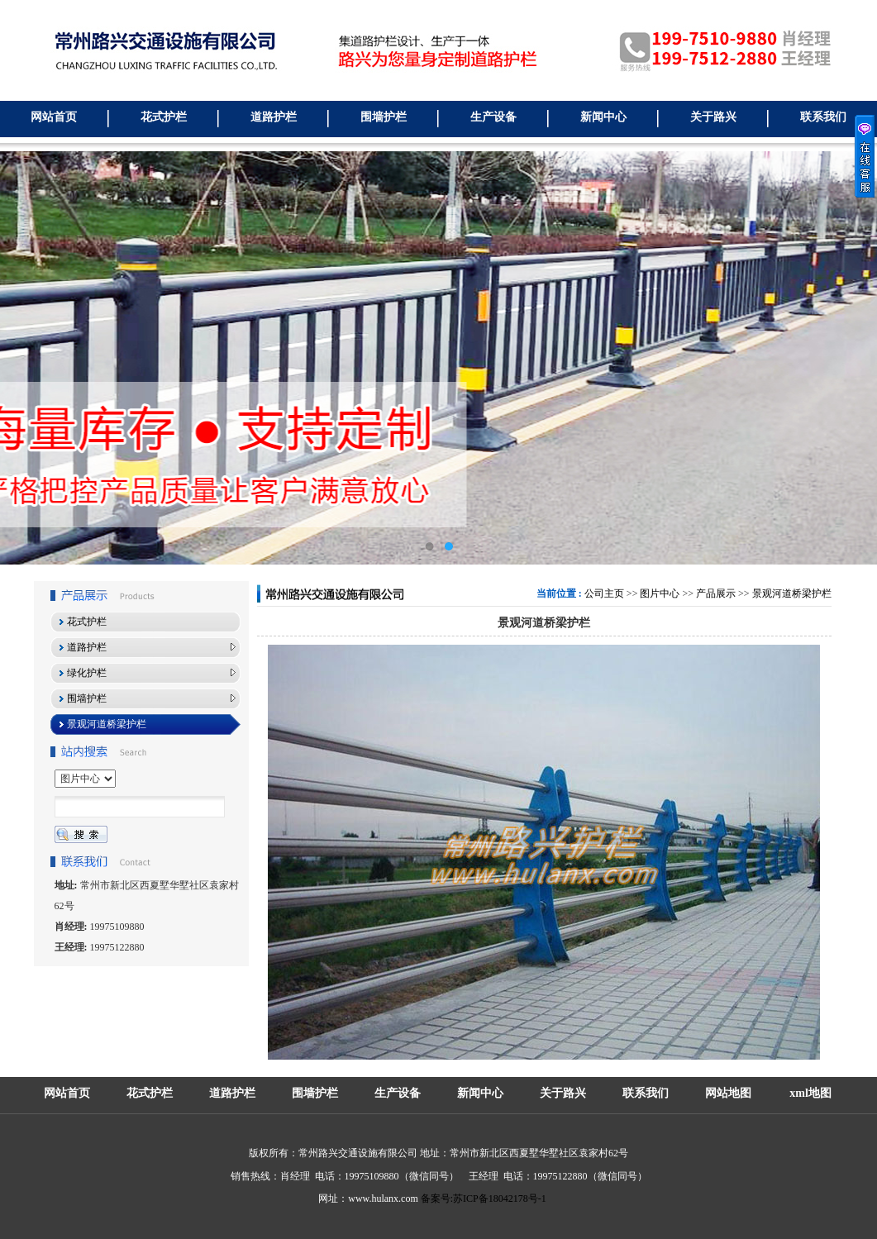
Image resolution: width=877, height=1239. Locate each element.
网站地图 (728, 1093)
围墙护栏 (383, 117)
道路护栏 (273, 117)
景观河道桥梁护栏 (792, 593)
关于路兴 (713, 117)
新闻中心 (603, 117)
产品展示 (716, 593)
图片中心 (659, 593)
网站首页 (54, 117)
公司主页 (604, 593)
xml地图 (810, 1093)
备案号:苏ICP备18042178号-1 (483, 1198)
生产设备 (493, 117)
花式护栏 (164, 117)
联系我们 (823, 117)
